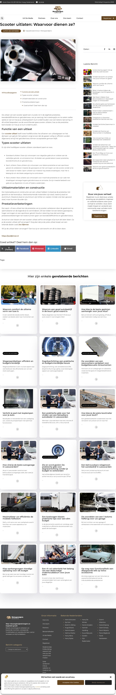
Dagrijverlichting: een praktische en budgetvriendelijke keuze (58, 367)
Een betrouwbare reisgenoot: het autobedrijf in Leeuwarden (96, 471)
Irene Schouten (70, 625)
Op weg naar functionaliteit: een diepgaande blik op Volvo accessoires (97, 576)
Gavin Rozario (104, 635)
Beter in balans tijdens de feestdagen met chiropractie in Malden (103, 97)
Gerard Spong (104, 630)
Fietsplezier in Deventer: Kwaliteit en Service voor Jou (102, 123)
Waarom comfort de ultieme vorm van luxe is (102, 89)
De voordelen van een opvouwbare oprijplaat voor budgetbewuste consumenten (96, 368)
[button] (111, 677)
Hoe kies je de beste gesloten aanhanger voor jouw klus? (95, 315)
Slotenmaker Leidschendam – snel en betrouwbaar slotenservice (103, 117)
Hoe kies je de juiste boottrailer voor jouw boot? (96, 419)
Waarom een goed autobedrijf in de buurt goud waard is (104, 172)
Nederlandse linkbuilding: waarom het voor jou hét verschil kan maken (47, 657)
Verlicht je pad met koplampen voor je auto (18, 419)
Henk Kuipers (69, 635)
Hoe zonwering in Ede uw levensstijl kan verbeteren (102, 144)
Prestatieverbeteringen (30, 107)
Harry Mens (69, 641)
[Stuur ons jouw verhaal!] (99, 192)
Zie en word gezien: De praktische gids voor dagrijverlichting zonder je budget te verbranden (55, 473)
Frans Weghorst (104, 638)
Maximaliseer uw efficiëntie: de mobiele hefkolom (18, 523)
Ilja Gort (67, 627)
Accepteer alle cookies (71, 682)
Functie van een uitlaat (30, 97)
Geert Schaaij (103, 633)
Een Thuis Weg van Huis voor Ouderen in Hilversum (103, 159)
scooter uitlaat (11, 139)
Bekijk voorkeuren (98, 682)
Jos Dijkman (24, 230)
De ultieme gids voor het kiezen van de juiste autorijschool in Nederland (104, 110)
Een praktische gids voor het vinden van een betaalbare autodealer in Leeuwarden (56, 420)
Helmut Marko (70, 638)
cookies (37, 687)
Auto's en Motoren (11, 36)
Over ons (54, 18)
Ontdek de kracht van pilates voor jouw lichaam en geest (103, 82)
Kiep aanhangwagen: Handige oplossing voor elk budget (17, 575)
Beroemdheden (48, 636)
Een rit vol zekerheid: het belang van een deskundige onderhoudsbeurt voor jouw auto (58, 577)
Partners (41, 18)
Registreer (46, 648)
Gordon (84, 641)
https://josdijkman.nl (10, 241)
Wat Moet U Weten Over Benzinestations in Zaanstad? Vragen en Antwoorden (103, 103)
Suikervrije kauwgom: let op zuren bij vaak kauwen (102, 76)
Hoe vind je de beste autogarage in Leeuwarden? (19, 471)
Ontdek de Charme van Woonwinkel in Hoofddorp (102, 137)
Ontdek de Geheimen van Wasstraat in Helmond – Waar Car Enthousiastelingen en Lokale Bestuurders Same (104, 152)
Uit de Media (47, 640)
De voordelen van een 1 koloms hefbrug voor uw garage (96, 523)
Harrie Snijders (87, 630)
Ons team (67, 18)
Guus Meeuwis (87, 638)
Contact (80, 18)
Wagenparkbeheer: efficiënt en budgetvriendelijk (18, 367)
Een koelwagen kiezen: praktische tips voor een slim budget (56, 524)
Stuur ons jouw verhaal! (99, 199)
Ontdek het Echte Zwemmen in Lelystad (104, 130)
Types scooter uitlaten (30, 100)
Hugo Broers (69, 633)
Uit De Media (28, 18)
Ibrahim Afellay (70, 630)
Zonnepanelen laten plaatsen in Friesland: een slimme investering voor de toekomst (104, 166)
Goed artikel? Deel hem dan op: (35, 111)
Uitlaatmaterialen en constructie (34, 104)
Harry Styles (69, 643)
